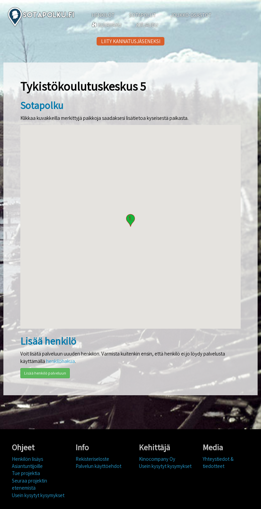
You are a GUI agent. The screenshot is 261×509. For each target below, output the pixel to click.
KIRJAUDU (147, 25)
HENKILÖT (103, 15)
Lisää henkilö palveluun (45, 373)
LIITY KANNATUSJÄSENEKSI (130, 41)
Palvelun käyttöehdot (98, 466)
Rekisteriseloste (92, 459)
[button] (130, 220)
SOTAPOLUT (142, 15)
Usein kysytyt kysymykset (38, 495)
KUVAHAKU (106, 25)
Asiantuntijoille (27, 466)
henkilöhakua (60, 361)
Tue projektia (26, 473)
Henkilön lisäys (27, 459)
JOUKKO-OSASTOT (191, 15)
